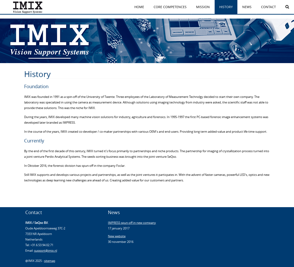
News (247, 7)
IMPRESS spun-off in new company (132, 223)
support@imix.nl (45, 250)
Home (139, 7)
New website (117, 236)
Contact (268, 7)
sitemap (49, 261)
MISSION (203, 7)
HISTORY (226, 7)
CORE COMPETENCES (170, 7)
